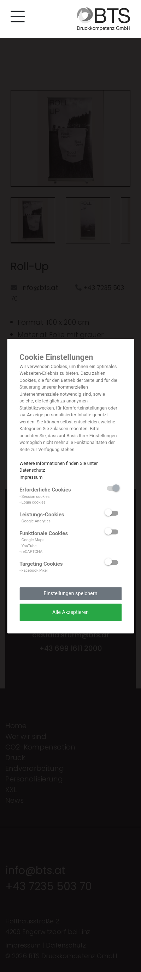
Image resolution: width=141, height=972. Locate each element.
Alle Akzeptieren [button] (70, 612)
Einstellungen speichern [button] (70, 594)
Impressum (30, 476)
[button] (16, 18)
